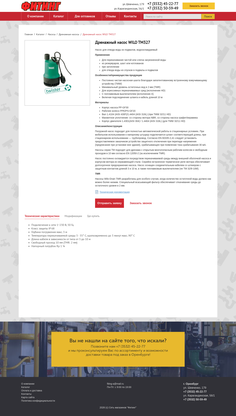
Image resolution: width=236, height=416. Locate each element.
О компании (35, 16)
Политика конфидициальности (38, 400)
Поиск (208, 16)
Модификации (73, 216)
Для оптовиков (85, 16)
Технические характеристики (42, 216)
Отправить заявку (109, 203)
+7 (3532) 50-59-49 (162, 8)
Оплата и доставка (31, 390)
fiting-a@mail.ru (115, 383)
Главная (29, 34)
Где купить (93, 216)
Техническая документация (114, 192)
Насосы (52, 34)
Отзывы (111, 16)
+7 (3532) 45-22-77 (162, 3)
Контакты (130, 16)
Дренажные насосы (69, 34)
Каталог (58, 16)
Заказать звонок (198, 5)
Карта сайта (27, 397)
